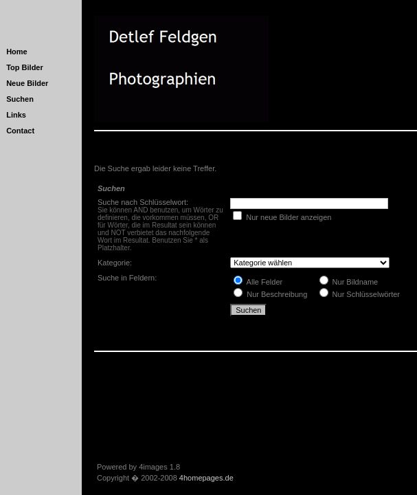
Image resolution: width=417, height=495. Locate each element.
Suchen (20, 99)
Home (16, 51)
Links (16, 115)
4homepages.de (206, 478)
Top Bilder (24, 67)
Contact (20, 130)
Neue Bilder (27, 83)
